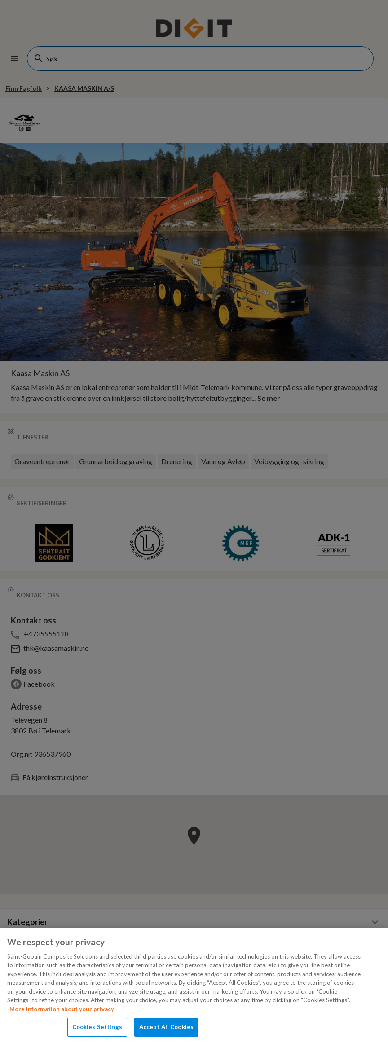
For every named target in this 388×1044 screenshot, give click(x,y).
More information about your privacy (61, 1009)
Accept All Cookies (166, 1027)
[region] (194, 986)
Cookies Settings (97, 1027)
